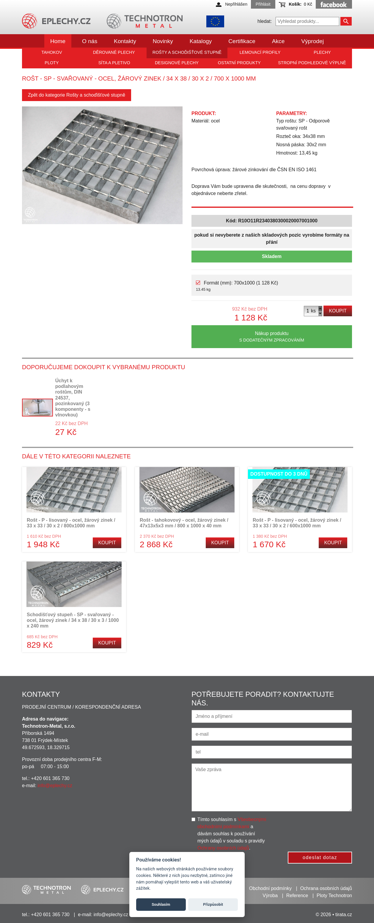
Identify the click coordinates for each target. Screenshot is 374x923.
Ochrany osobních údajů (223, 847)
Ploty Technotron (334, 895)
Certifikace (241, 41)
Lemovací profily (260, 52)
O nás (89, 41)
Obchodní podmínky (270, 888)
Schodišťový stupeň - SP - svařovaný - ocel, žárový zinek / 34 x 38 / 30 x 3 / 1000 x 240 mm (73, 620)
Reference (297, 895)
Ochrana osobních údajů (326, 888)
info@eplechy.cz (54, 785)
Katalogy (201, 41)
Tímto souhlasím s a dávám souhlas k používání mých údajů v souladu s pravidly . (231, 833)
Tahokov (51, 52)
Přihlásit (263, 4)
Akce (278, 41)
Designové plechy (177, 62)
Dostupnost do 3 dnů (278, 474)
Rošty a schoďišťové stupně (187, 52)
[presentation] (321, 827)
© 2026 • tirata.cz (334, 914)
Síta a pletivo (114, 62)
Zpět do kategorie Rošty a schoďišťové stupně (76, 95)
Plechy (322, 52)
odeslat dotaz (320, 857)
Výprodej (312, 41)
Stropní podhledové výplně (312, 62)
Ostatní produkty (239, 62)
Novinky (163, 41)
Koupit (338, 310)
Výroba (270, 895)
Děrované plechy (114, 52)
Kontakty (125, 41)
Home (57, 41)
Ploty (52, 62)
